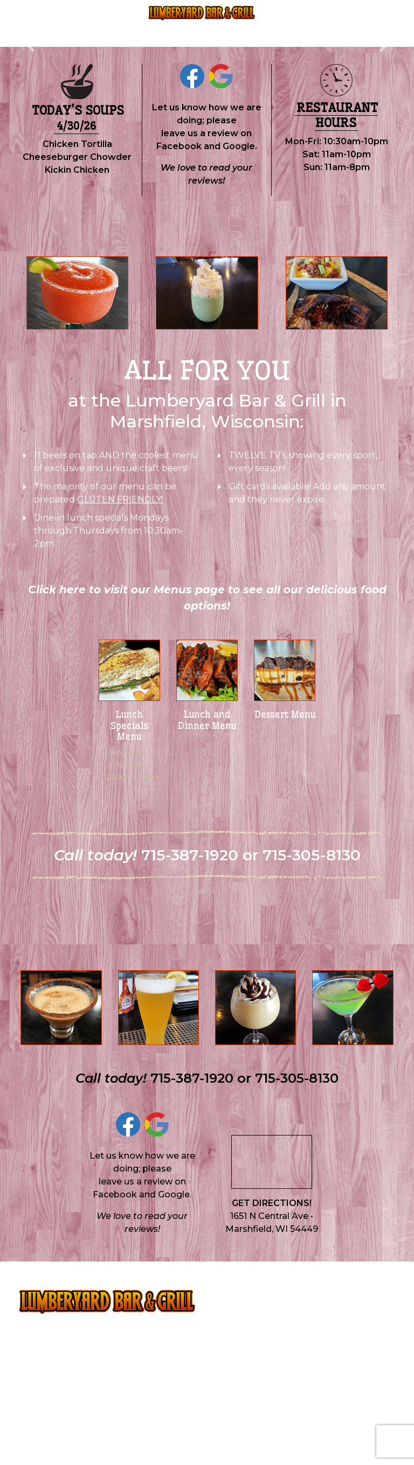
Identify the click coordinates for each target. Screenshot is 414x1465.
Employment (296, 23)
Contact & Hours (356, 23)
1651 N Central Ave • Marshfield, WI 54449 (271, 1222)
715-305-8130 (234, 31)
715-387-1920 (169, 31)
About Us (113, 23)
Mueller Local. (368, 1433)
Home (45, 23)
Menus (76, 23)
